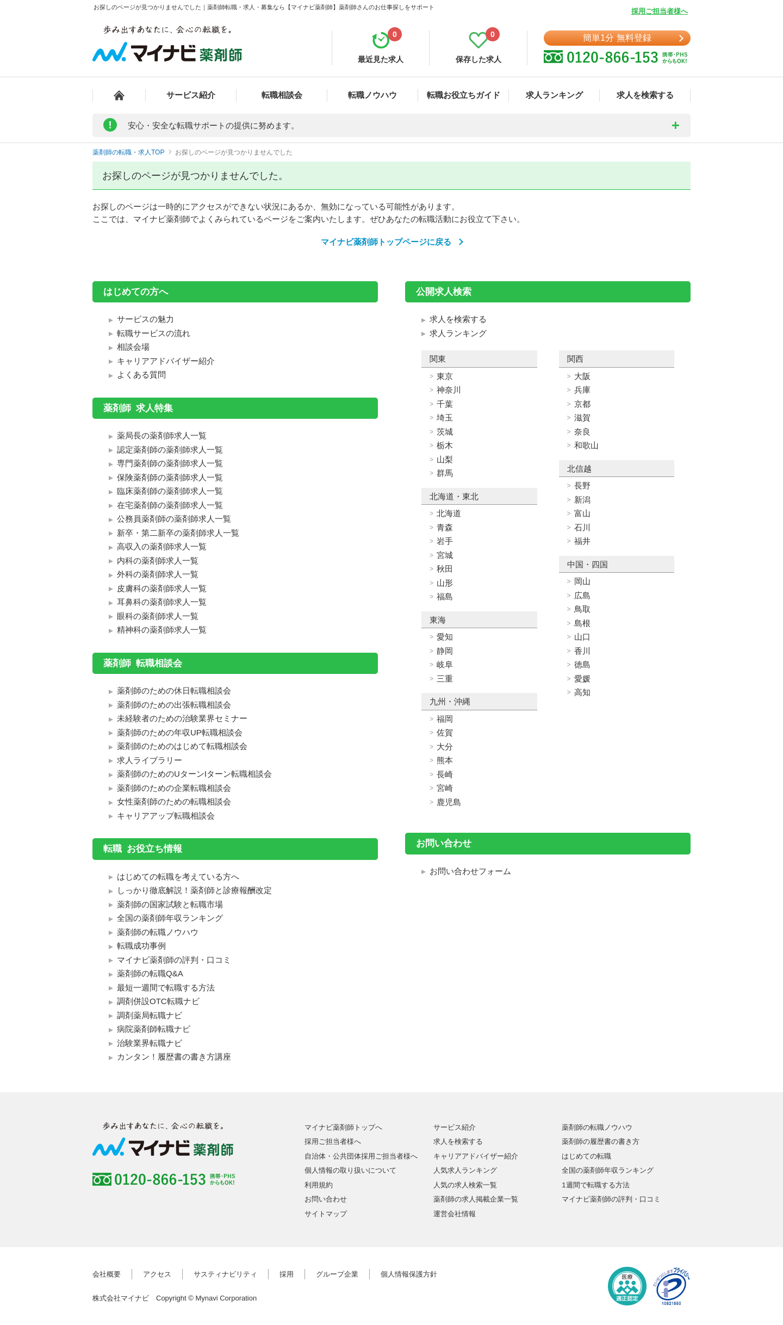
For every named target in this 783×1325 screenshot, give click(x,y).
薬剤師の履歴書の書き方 (600, 1141)
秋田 (445, 568)
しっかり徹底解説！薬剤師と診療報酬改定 (194, 890)
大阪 (582, 376)
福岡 (445, 718)
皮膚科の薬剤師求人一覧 (162, 588)
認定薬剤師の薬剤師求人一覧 (170, 449)
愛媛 (582, 678)
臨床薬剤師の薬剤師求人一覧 (170, 491)
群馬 (445, 473)
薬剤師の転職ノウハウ (157, 932)
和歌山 (586, 445)
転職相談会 (282, 95)
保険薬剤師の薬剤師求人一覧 (170, 477)
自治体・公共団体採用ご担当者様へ (361, 1156)
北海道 (449, 513)
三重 (445, 678)
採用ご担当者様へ (659, 11)
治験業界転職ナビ (149, 1043)
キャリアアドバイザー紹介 (166, 361)
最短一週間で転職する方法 (166, 987)
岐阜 (445, 664)
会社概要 (106, 1274)
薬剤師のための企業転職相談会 (174, 787)
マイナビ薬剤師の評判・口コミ (174, 959)
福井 (582, 541)
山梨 (445, 459)
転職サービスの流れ (153, 333)
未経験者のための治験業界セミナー (182, 718)
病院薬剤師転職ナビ (153, 1028)
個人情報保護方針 (409, 1274)
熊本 (445, 760)
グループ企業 (337, 1274)
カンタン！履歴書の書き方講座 (174, 1056)
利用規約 (318, 1185)
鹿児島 (449, 802)
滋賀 (582, 417)
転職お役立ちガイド (463, 95)
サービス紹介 (190, 95)
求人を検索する (645, 95)
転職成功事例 (141, 945)
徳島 (582, 664)
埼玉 (445, 417)
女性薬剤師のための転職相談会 (174, 801)
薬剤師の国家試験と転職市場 (170, 904)
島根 (582, 623)
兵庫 (582, 389)
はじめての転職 (586, 1156)
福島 (445, 596)
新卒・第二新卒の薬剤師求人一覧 (178, 532)
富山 (582, 513)
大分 (445, 746)
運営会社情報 (454, 1214)
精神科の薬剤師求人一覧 (162, 629)
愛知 (445, 636)
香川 (582, 650)
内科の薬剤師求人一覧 (157, 560)
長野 (582, 485)
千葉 (445, 403)
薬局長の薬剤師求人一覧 (162, 435)
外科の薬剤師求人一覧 (157, 574)
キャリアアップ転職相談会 (166, 815)
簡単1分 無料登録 (617, 37)
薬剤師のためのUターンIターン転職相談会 (194, 773)
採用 (286, 1274)
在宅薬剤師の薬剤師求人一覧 (170, 505)
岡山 (582, 581)
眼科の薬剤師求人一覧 (157, 616)
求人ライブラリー (149, 760)
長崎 (445, 774)
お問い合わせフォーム (470, 871)
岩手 (445, 541)
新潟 (582, 499)
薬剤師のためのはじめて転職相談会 (182, 746)
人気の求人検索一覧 (465, 1185)
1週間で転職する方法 (595, 1185)
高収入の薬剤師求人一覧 (162, 546)
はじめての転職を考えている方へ (178, 876)
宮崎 (445, 787)
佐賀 (445, 732)
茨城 (445, 431)
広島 (582, 595)
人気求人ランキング (465, 1170)
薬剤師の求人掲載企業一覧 (475, 1199)
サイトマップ (325, 1214)
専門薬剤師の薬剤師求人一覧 (170, 463)
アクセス (157, 1274)
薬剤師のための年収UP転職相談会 (180, 732)
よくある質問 (141, 374)
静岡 (445, 650)
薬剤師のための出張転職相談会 (174, 704)
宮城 (445, 555)
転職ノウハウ (372, 95)
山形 (445, 582)
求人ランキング (554, 95)
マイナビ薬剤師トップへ (343, 1127)
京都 (582, 403)
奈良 (582, 431)
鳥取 (582, 609)
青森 (445, 527)
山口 (582, 636)
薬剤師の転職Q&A (150, 973)
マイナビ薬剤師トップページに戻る (386, 241)
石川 (582, 527)
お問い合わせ (325, 1199)
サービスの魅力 (145, 319)
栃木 (445, 445)
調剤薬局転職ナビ (149, 1015)
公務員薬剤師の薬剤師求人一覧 (174, 518)
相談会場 (133, 346)
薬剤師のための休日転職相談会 (174, 690)
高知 (582, 692)
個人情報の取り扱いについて (350, 1170)
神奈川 (449, 389)
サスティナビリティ (225, 1274)
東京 (445, 376)
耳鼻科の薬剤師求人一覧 (162, 601)
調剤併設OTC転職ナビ (158, 1001)
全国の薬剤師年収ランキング (170, 917)
